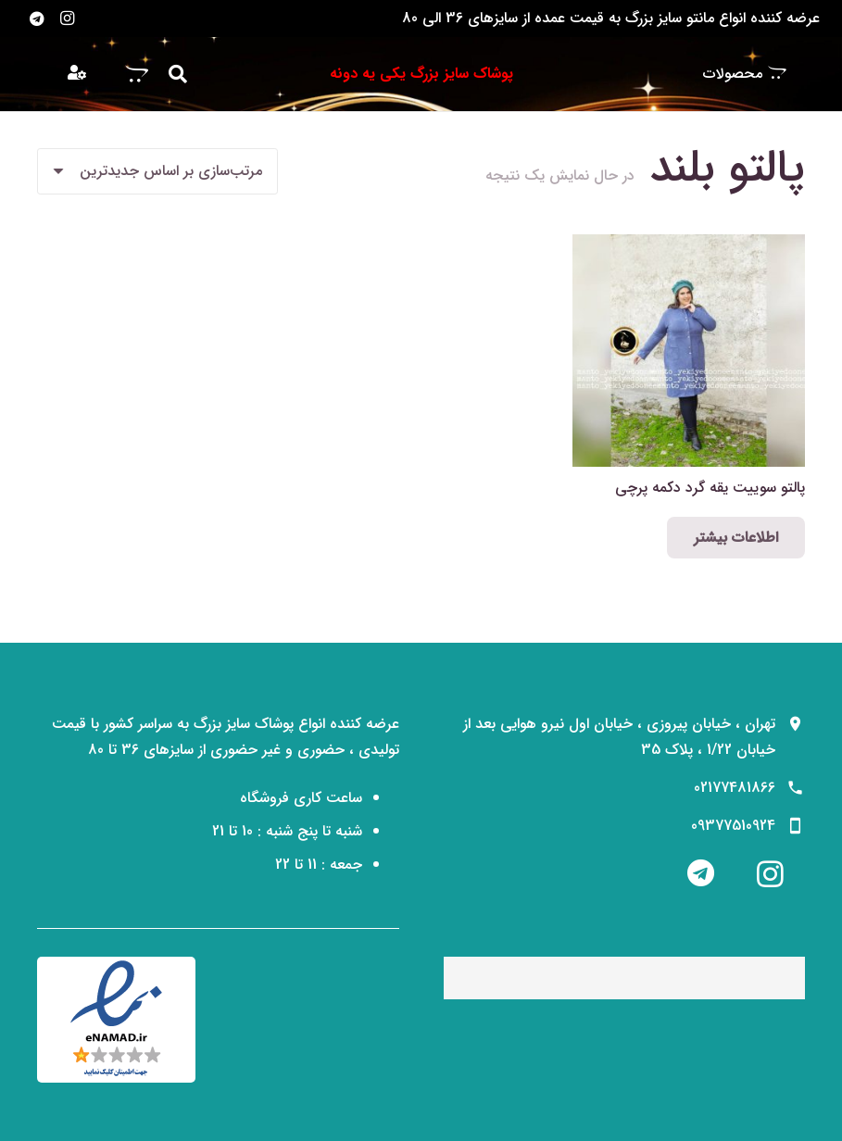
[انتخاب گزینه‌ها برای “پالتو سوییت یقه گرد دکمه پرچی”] (736, 537)
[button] (177, 74)
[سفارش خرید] (157, 171)
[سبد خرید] (137, 74)
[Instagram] (67, 18)
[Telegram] (37, 18)
